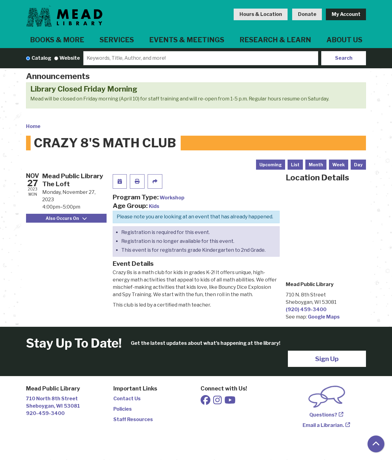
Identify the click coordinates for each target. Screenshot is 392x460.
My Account (346, 14)
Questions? (323, 415)
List (295, 164)
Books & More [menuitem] (57, 40)
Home (33, 126)
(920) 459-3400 (306, 309)
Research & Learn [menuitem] (275, 40)
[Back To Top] (376, 443)
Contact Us (127, 399)
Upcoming (270, 164)
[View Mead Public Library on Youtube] (230, 402)
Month (316, 164)
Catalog (41, 58)
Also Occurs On (66, 218)
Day (358, 164)
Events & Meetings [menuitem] (186, 40)
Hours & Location (260, 14)
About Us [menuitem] (344, 40)
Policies (122, 409)
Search (343, 58)
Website (69, 58)
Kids (154, 206)
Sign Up (327, 359)
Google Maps (324, 317)
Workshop (172, 198)
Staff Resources (133, 419)
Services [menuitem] (117, 40)
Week (338, 164)
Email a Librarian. (323, 425)
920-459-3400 (45, 413)
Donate (307, 14)
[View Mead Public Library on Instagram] (218, 402)
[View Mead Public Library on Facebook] (206, 402)
